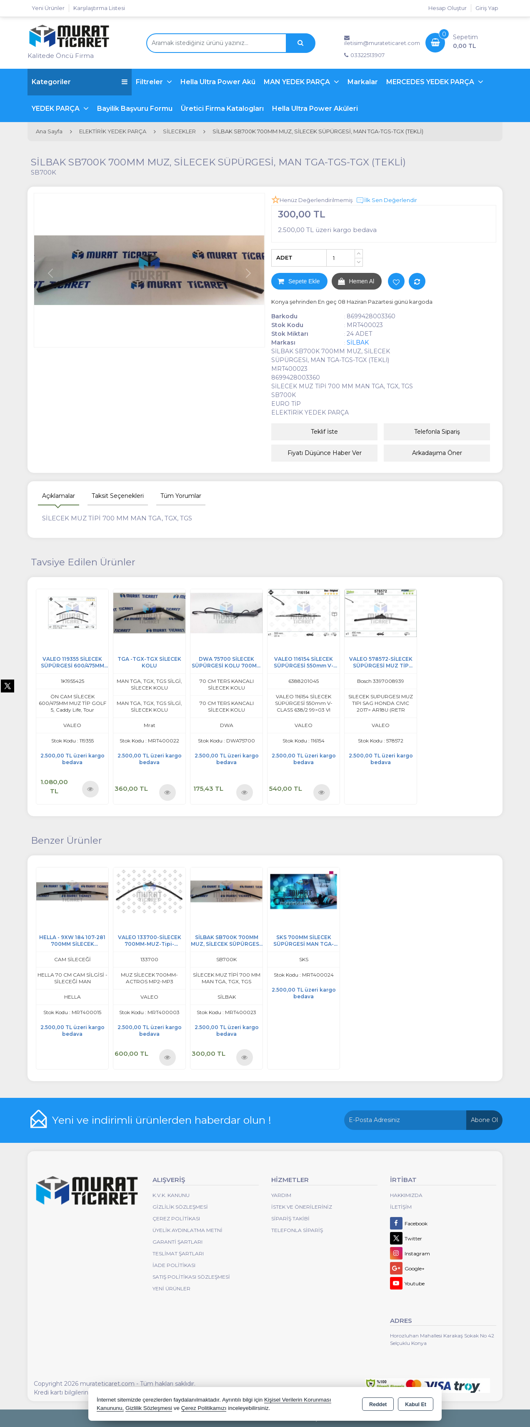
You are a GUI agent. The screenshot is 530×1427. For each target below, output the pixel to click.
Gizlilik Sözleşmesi (180, 1207)
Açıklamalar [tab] (58, 496)
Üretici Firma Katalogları (222, 108)
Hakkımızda (406, 1195)
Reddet (378, 1404)
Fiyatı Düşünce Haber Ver (325, 453)
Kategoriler (80, 82)
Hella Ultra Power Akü (217, 82)
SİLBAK (358, 342)
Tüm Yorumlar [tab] (180, 496)
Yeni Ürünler (171, 1288)
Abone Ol (484, 1120)
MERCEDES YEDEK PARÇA (431, 82)
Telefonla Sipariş (437, 431)
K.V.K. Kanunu (171, 1195)
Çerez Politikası (176, 1218)
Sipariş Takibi (290, 1218)
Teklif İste (324, 431)
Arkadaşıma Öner (437, 453)
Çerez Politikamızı (204, 1408)
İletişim (401, 1207)
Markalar (363, 82)
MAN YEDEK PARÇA (298, 82)
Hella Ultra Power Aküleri (315, 108)
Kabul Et (415, 1404)
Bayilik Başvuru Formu (134, 108)
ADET (284, 257)
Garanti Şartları (177, 1242)
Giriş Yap (486, 8)
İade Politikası (173, 1265)
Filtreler (150, 82)
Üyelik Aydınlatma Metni (187, 1230)
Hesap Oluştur (447, 8)
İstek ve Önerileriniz (301, 1207)
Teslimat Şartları (178, 1253)
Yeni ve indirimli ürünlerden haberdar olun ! (161, 1120)
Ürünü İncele (90, 788)
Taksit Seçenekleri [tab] (118, 496)
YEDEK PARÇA (56, 108)
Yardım (281, 1195)
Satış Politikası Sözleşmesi (191, 1277)
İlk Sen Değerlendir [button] (386, 200)
